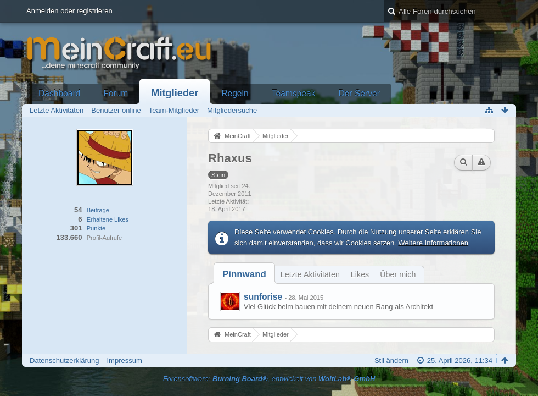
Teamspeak (294, 93)
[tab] (244, 274)
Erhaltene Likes (107, 219)
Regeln (234, 93)
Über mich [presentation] (398, 274)
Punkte (96, 228)
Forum (115, 93)
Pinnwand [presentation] (244, 274)
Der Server (358, 93)
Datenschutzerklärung (64, 360)
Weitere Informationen (433, 243)
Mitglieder (174, 92)
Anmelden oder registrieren (69, 11)
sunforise (263, 296)
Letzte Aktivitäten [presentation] (310, 274)
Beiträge (98, 210)
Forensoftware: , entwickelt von (269, 379)
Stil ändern (391, 360)
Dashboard (59, 93)
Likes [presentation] (360, 274)
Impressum (124, 360)
